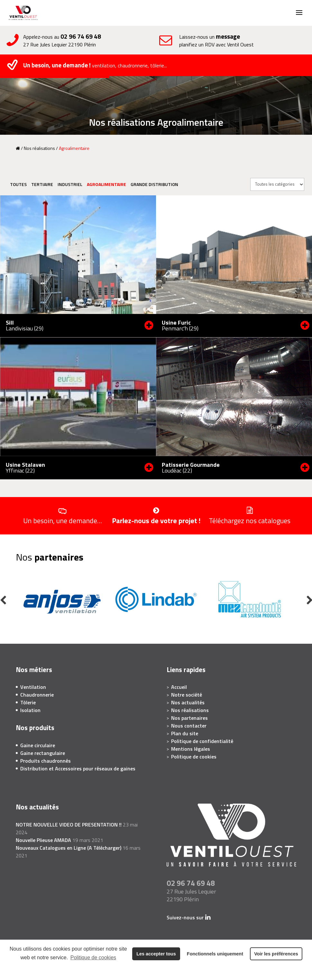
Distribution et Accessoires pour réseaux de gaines (77, 768)
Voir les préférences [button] (276, 953)
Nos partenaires (189, 718)
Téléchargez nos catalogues (249, 520)
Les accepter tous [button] (156, 953)
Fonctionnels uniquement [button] (215, 953)
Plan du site (184, 733)
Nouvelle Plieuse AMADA (43, 840)
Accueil (179, 687)
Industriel (70, 184)
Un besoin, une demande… (62, 520)
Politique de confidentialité (202, 741)
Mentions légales (190, 749)
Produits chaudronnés (45, 761)
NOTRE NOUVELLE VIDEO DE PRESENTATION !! (69, 824)
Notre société (186, 695)
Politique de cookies (93, 957)
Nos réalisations (39, 148)
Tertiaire (42, 184)
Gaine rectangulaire (42, 753)
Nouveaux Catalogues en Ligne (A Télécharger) (68, 848)
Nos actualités (188, 702)
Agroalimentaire (106, 184)
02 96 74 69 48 (80, 36)
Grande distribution (154, 184)
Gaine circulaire (37, 745)
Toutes (18, 184)
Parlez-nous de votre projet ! (156, 520)
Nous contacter (188, 725)
